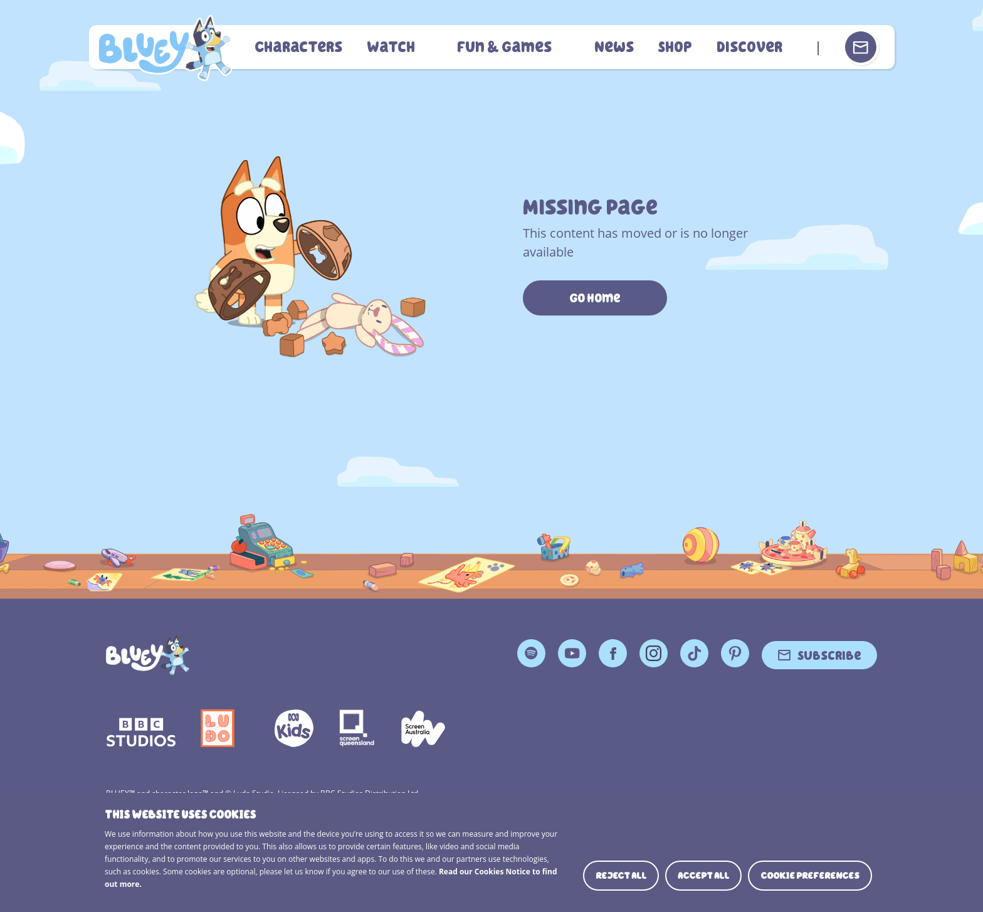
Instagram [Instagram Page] (653, 653)
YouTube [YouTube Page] (572, 653)
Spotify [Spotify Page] (531, 653)
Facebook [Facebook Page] (613, 653)
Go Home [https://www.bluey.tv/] (595, 297)
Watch (396, 47)
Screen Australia (423, 728)
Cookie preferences (809, 875)
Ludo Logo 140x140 (217, 728)
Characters (306, 47)
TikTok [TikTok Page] (694, 653)
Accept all (703, 875)
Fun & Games (508, 47)
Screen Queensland (357, 728)
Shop (677, 47)
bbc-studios (141, 728)
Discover (749, 47)
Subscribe (829, 654)
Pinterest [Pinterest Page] (735, 653)
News (616, 47)
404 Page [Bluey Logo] (168, 47)
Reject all (621, 875)
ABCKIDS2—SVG (294, 728)
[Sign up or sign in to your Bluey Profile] (860, 47)
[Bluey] (147, 655)
